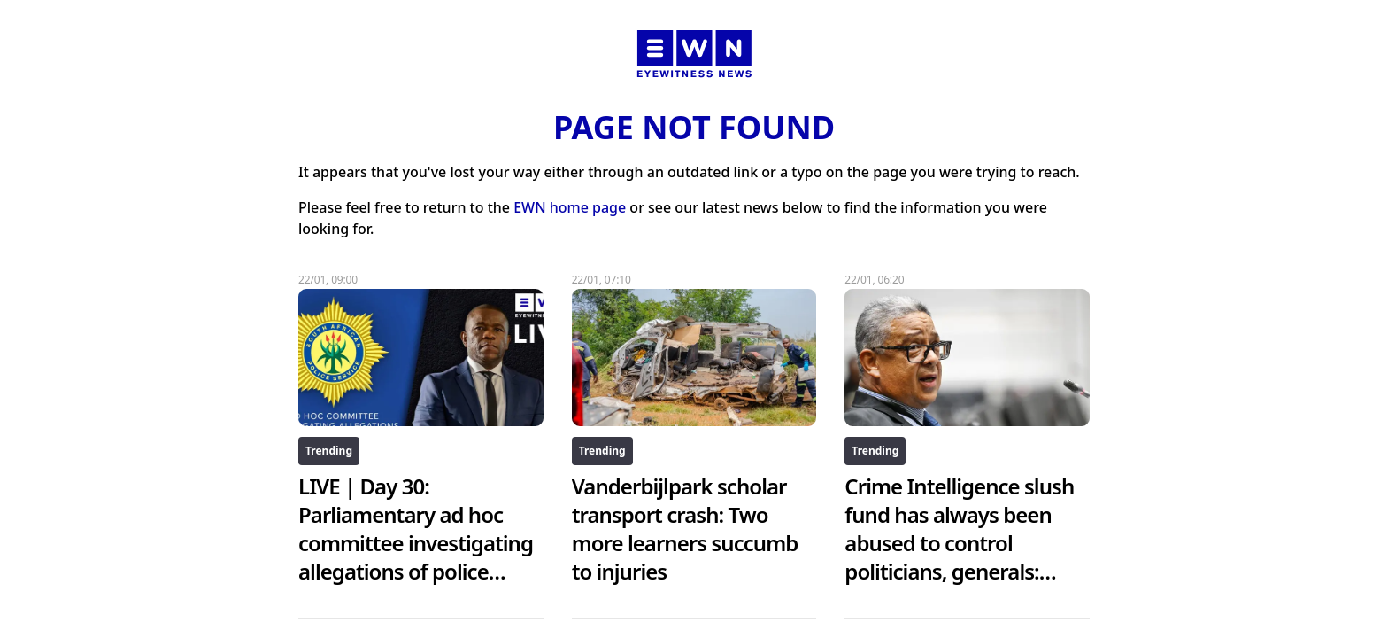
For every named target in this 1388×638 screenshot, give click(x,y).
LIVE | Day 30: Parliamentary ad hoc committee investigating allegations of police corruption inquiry (415, 542)
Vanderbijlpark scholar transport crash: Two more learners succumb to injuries (685, 528)
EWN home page (569, 207)
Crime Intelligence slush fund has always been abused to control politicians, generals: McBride (959, 542)
